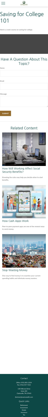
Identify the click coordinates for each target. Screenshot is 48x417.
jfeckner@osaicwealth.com (24, 397)
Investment (24, 408)
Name (2, 68)
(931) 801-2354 (26, 382)
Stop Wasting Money (14, 270)
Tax (24, 415)
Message (3, 94)
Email (2, 81)
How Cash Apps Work (15, 221)
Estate (24, 410)
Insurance (24, 412)
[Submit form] (5, 113)
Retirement (24, 405)
